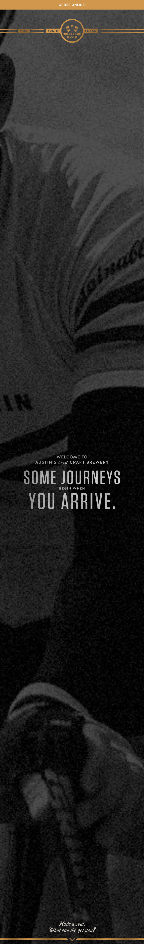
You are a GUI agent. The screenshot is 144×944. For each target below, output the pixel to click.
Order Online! (72, 5)
